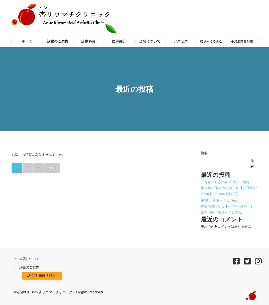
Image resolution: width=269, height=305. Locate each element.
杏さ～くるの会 (211, 41)
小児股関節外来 (242, 41)
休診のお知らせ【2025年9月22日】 (227, 206)
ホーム (27, 41)
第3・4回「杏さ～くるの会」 (223, 212)
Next (52, 168)
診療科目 (88, 41)
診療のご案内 (58, 41)
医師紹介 (119, 41)
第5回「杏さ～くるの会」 (220, 200)
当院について (150, 41)
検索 (204, 153)
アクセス (180, 41)
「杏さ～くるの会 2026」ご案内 (225, 182)
